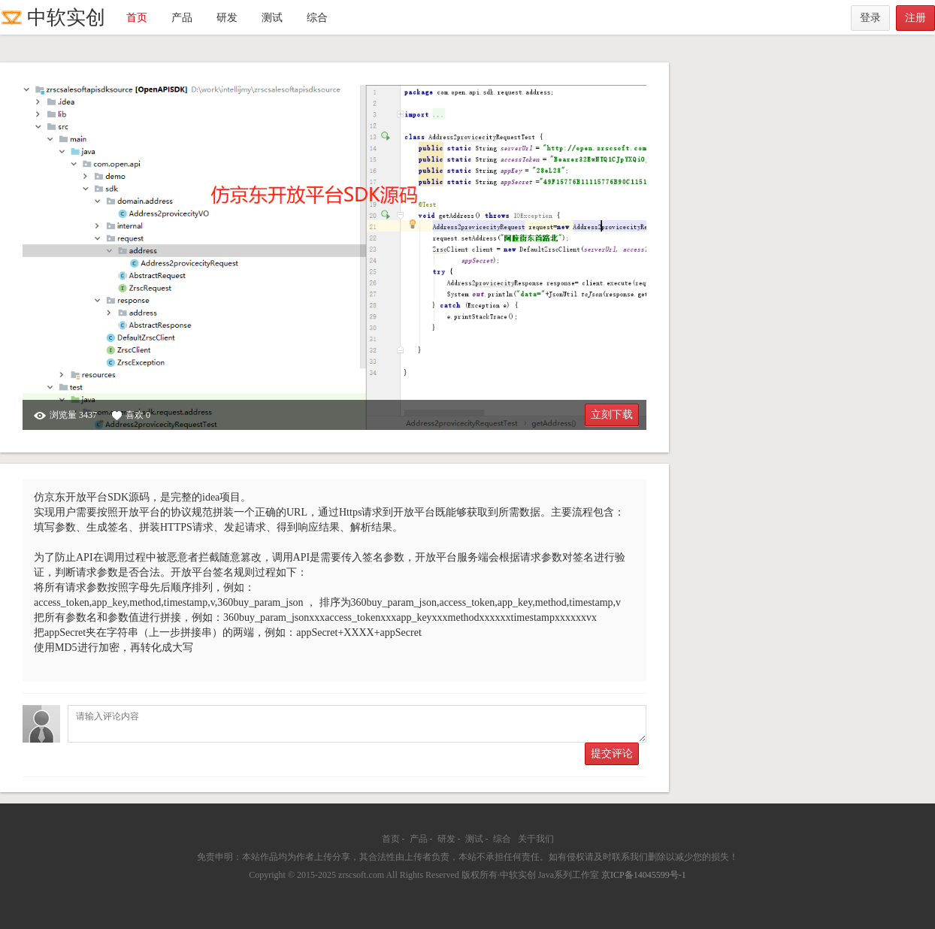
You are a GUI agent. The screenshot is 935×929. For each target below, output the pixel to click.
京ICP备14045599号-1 (643, 875)
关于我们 (536, 839)
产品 (181, 17)
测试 (272, 17)
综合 (317, 17)
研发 (227, 17)
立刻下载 (612, 414)
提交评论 (612, 753)
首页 (136, 17)
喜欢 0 (131, 415)
